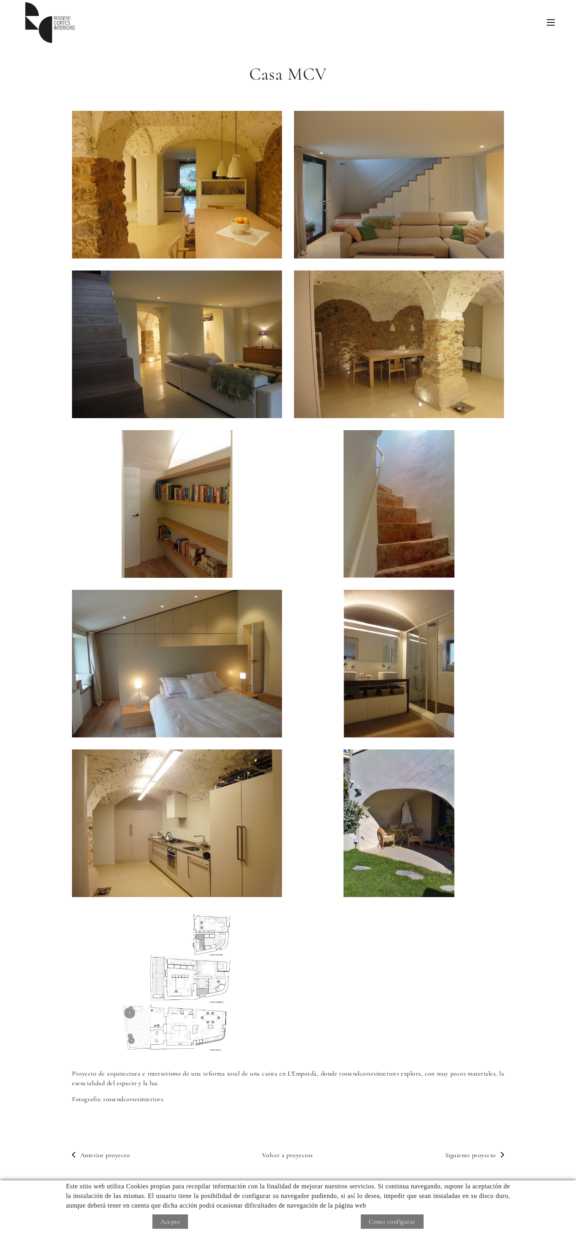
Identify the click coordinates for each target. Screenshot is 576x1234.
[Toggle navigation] (551, 22)
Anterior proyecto (101, 1155)
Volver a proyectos (287, 1155)
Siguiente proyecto (474, 1155)
